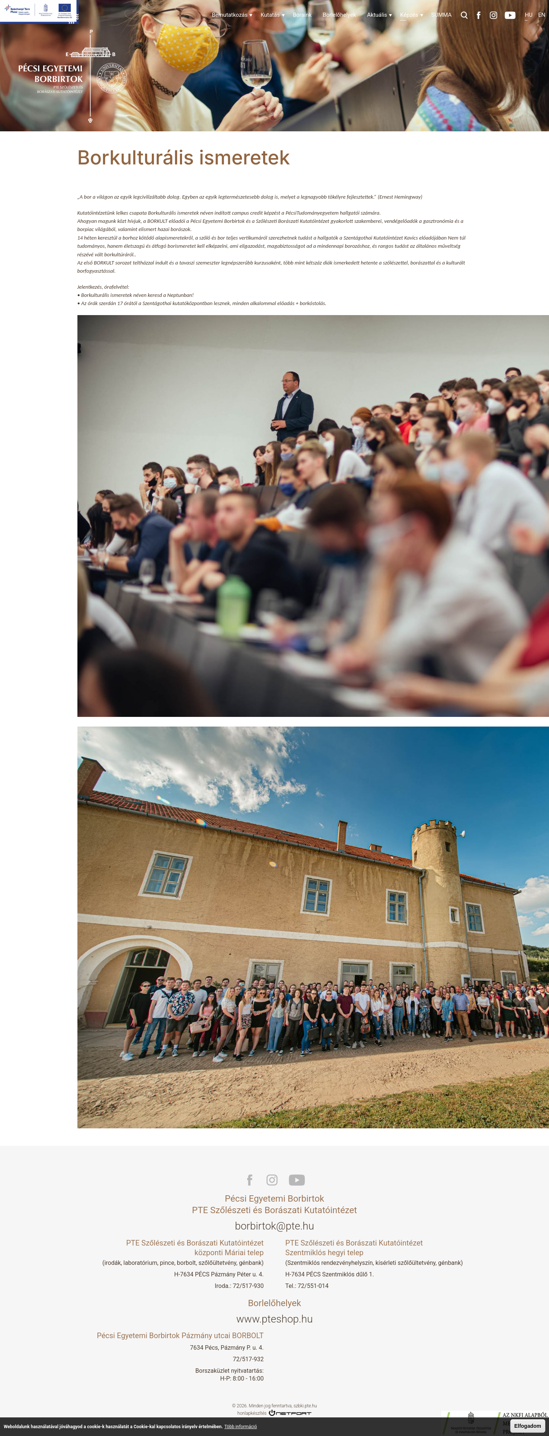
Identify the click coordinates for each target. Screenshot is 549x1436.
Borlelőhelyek (339, 15)
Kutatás (270, 15)
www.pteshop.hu (274, 1319)
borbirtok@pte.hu (274, 1226)
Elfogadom (527, 1426)
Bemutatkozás (230, 15)
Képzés (409, 15)
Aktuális (377, 15)
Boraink (302, 15)
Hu (528, 15)
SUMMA (441, 15)
